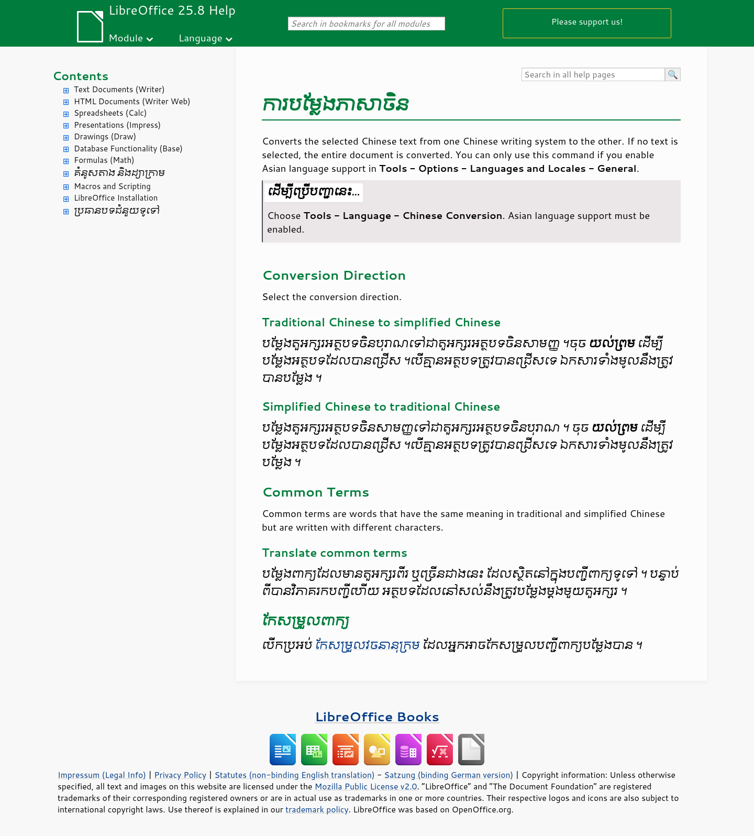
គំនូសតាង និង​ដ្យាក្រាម (119, 173)
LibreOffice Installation (116, 197)
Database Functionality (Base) (128, 148)
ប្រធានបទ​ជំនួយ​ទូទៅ (117, 210)
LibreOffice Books (377, 716)
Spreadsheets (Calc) (110, 112)
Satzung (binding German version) (449, 774)
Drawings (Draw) (105, 136)
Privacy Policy (180, 774)
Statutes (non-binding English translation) (294, 774)
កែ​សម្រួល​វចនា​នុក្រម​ (367, 645)
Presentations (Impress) (117, 124)
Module (125, 37)
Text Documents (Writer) (119, 89)
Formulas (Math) (104, 160)
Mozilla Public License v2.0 (366, 786)
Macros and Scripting (112, 186)
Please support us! (587, 21)
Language (201, 37)
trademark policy (316, 809)
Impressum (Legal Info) (102, 774)
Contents (80, 76)
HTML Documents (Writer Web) (132, 101)
